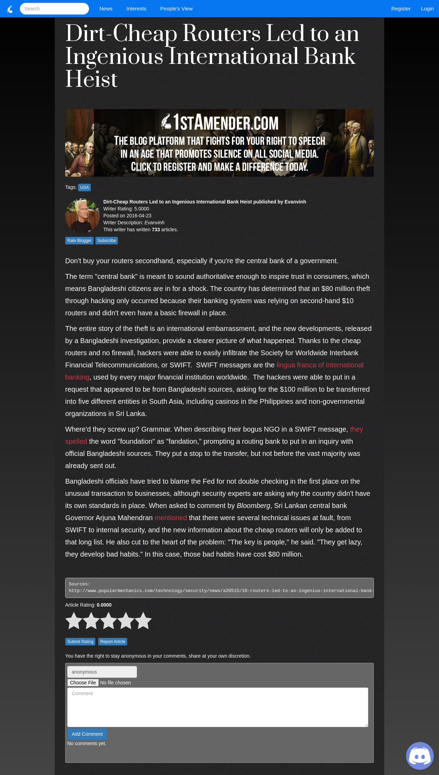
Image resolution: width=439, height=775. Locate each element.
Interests (138, 8)
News (108, 8)
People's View (178, 8)
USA (84, 187)
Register (401, 8)
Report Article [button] (112, 641)
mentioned (171, 518)
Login (427, 8)
